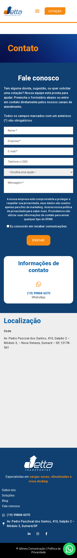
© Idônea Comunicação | (31, 548)
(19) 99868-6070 (38, 293)
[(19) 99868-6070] (38, 284)
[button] (37, 11)
